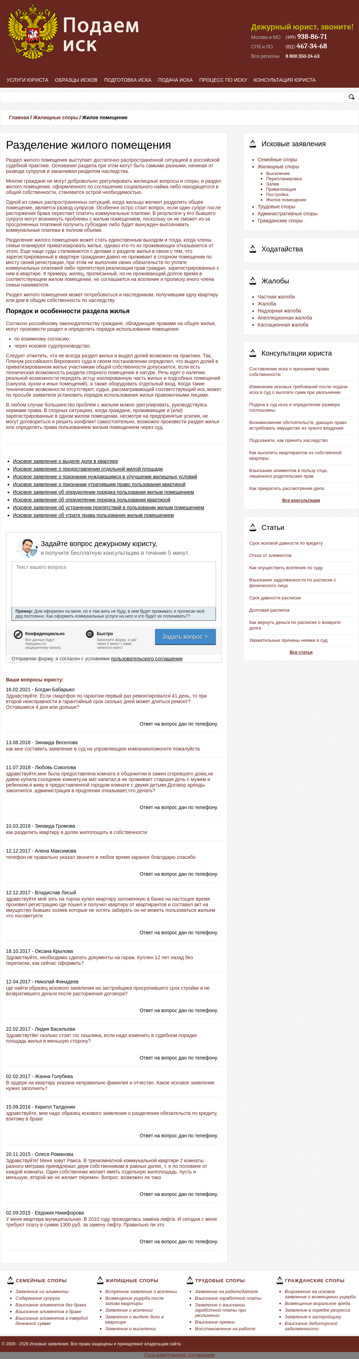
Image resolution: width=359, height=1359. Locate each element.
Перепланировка (284, 178)
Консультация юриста (285, 80)
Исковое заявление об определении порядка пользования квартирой (91, 500)
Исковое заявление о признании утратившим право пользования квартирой (99, 484)
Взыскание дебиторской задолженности (311, 1326)
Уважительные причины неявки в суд (288, 640)
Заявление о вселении (129, 1310)
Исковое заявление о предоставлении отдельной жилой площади (88, 469)
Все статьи (301, 652)
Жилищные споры (55, 117)
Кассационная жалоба (283, 325)
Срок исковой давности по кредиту (286, 543)
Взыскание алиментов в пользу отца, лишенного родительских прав (288, 473)
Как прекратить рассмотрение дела (286, 488)
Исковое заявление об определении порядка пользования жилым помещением (103, 492)
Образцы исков (76, 80)
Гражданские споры (280, 220)
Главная (19, 117)
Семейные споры (277, 159)
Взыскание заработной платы (228, 1298)
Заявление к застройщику (313, 1316)
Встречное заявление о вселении (141, 1291)
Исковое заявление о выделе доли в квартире (65, 461)
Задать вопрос (185, 636)
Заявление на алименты (42, 1291)
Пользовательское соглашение (179, 1355)
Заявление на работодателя (226, 1291)
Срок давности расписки (275, 597)
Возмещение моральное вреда (317, 1303)
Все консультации (301, 500)
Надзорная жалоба (279, 311)
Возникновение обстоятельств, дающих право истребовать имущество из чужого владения (298, 425)
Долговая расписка (269, 610)
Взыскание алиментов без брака (50, 1304)
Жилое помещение (286, 199)
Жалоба (267, 304)
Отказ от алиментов (270, 555)
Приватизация (281, 189)
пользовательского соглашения (147, 658)
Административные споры (288, 213)
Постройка (277, 194)
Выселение (278, 173)
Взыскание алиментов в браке (48, 1311)
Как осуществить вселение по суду (286, 567)
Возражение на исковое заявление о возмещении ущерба (320, 1294)
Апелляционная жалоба (285, 318)
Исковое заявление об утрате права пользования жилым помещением (93, 515)
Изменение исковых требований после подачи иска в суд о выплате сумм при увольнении (298, 389)
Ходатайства (282, 249)
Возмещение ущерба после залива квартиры (134, 1301)
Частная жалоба (276, 297)
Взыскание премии (215, 1322)
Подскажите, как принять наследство (288, 440)
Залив (272, 184)
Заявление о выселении (130, 1328)
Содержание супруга (37, 1298)
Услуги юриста (27, 80)
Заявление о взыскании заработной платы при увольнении (220, 1310)
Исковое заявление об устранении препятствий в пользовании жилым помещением (108, 507)
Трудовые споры (276, 206)
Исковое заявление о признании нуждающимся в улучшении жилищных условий (105, 476)
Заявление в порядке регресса (317, 1310)
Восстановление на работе (225, 1328)
